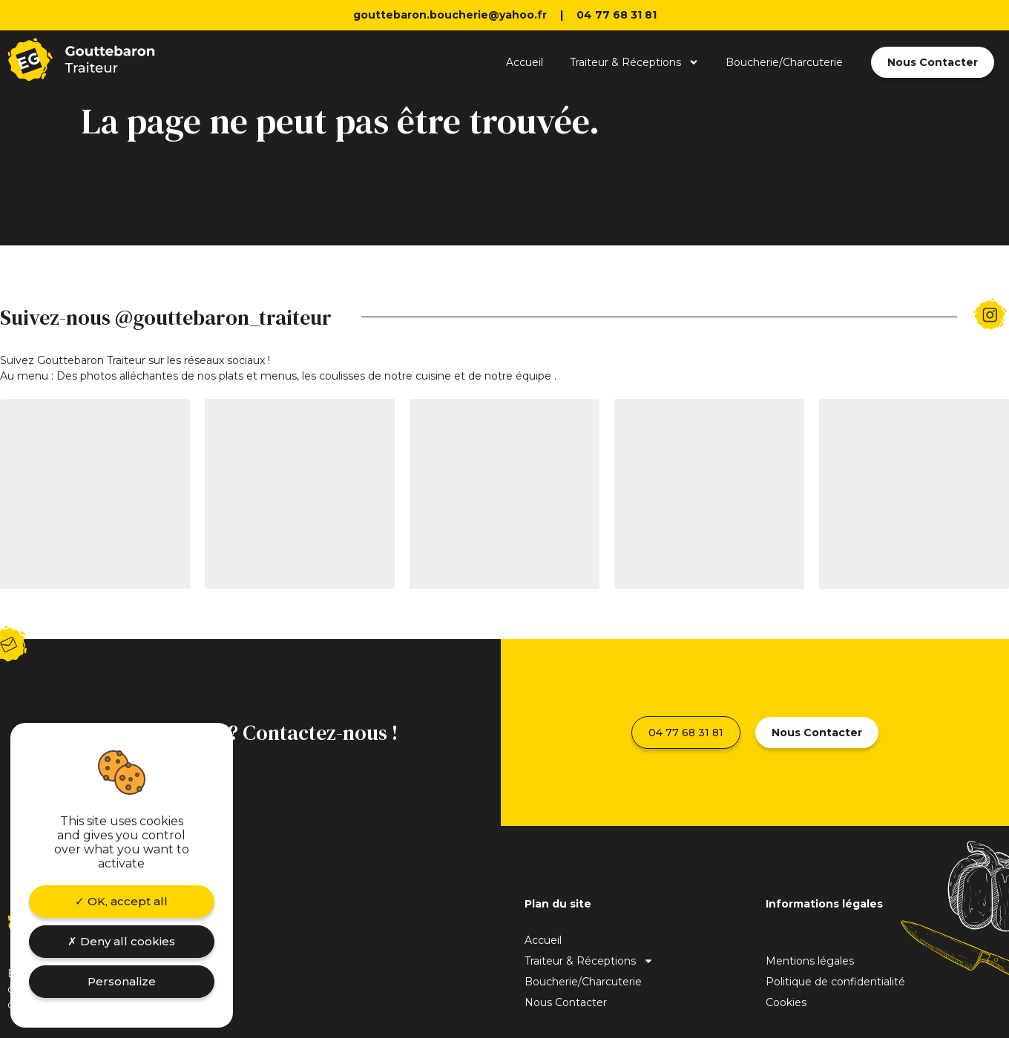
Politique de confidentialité (835, 981)
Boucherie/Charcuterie (784, 62)
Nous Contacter (566, 1002)
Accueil (524, 62)
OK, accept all (121, 901)
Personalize (122, 981)
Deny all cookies (121, 941)
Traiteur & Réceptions (634, 62)
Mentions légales (810, 961)
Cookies (786, 1002)
